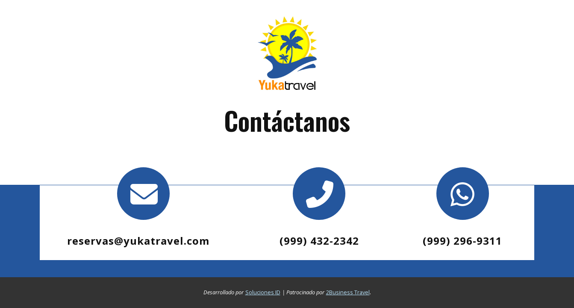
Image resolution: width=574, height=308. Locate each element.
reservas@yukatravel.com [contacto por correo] (138, 241)
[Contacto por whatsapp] (463, 193)
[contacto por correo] (144, 193)
